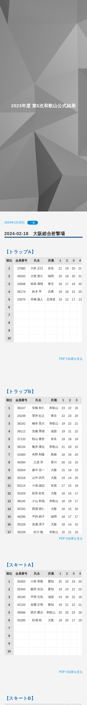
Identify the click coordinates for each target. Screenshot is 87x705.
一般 (32, 222)
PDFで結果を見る (71, 358)
